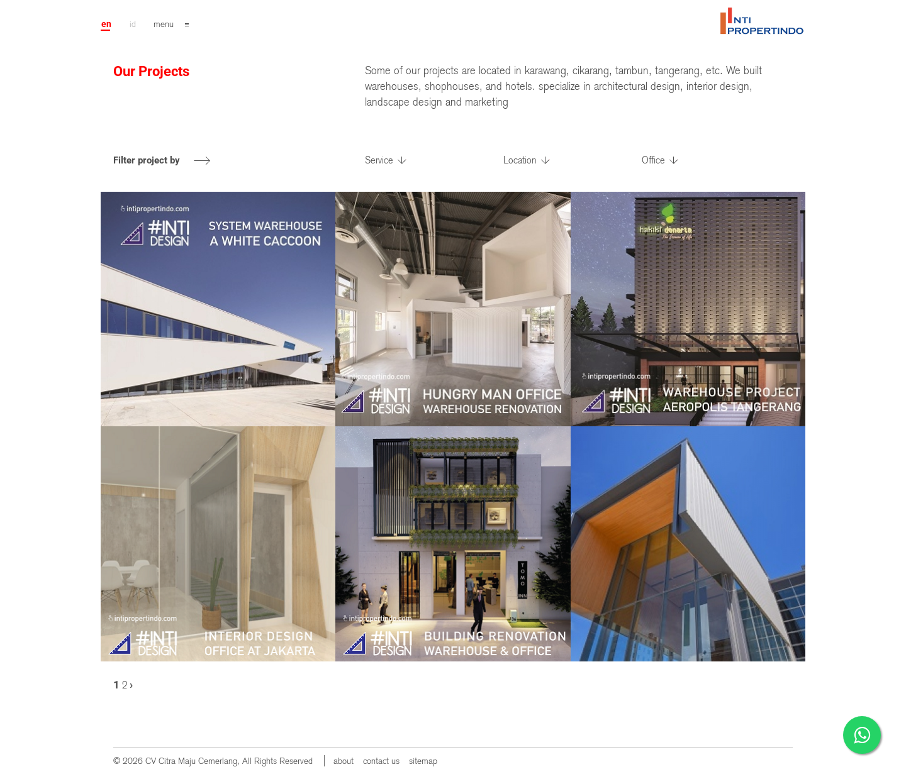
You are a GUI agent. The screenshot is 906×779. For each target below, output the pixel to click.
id (133, 24)
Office (653, 160)
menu (164, 24)
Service (379, 160)
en (106, 24)
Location (520, 160)
